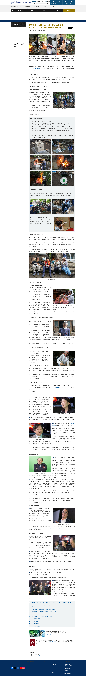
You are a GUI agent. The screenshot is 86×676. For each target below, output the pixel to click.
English (37, 1)
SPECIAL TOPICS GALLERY (53, 641)
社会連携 (53, 670)
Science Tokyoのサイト (27, 8)
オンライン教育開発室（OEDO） (57, 387)
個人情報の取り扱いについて (31, 661)
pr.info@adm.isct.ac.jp (36, 655)
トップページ (13, 21)
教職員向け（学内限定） (68, 673)
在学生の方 (66, 671)
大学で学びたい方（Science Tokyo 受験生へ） (68, 665)
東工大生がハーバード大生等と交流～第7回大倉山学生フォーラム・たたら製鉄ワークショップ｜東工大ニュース (52, 605)
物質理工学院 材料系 (35, 623)
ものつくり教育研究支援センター (37, 626)
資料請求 (69, 661)
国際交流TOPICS (27, 21)
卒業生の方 (66, 670)
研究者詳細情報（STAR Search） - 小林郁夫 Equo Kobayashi (43, 611)
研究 (52, 669)
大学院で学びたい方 (67, 667)
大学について (54, 666)
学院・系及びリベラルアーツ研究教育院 (53, 636)
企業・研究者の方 (67, 668)
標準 (46, 1)
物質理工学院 (48, 634)
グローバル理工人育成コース (36, 68)
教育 (52, 667)
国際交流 (19, 21)
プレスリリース (56, 661)
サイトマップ (43, 661)
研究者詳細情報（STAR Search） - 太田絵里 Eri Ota (41, 616)
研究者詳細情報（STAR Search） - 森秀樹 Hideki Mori (42, 614)
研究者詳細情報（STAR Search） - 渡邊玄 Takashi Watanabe (43, 609)
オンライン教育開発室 (35, 621)
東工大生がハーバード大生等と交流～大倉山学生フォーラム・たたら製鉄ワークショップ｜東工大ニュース (52, 602)
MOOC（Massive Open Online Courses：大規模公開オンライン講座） (46, 528)
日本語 (34, 1)
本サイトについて (18, 661)
